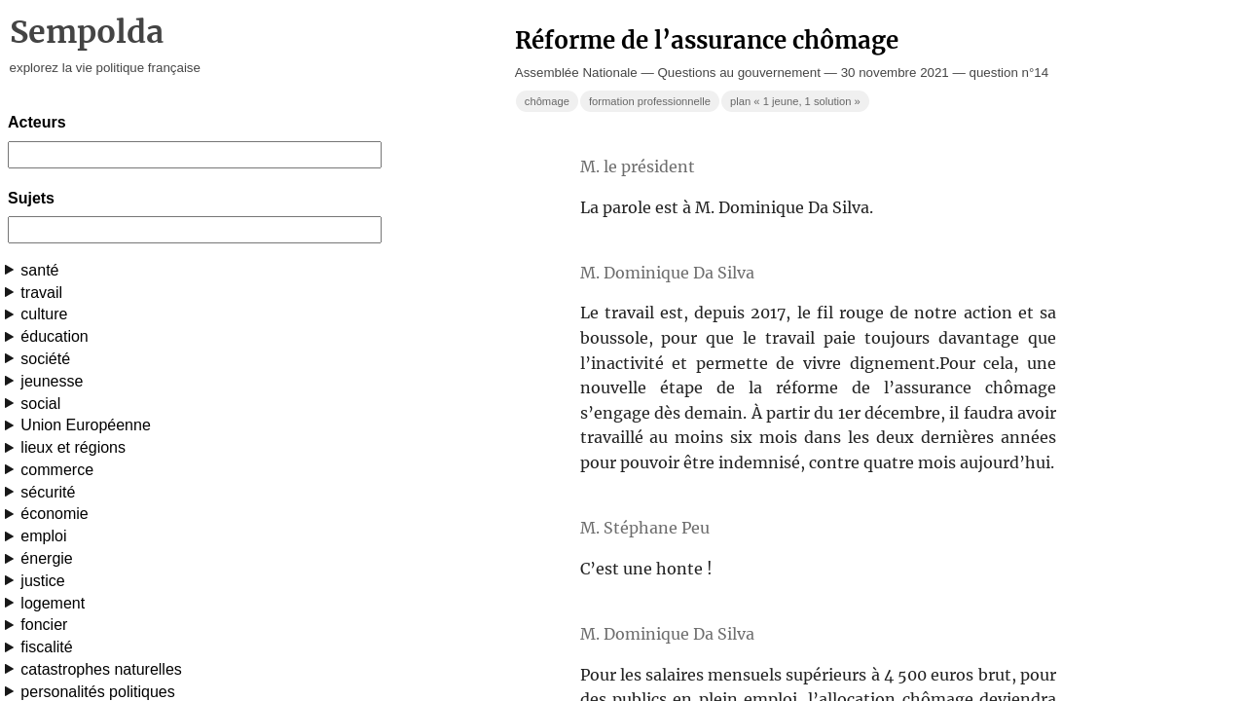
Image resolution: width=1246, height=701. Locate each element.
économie (54, 513)
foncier (43, 624)
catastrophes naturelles (100, 669)
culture (43, 314)
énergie (46, 558)
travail (41, 292)
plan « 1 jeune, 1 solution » (795, 101)
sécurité (47, 492)
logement (52, 603)
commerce (56, 469)
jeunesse (51, 381)
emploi (43, 536)
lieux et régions (73, 447)
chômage (547, 101)
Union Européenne (85, 425)
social (40, 403)
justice (42, 580)
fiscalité (46, 647)
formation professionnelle (650, 101)
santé (39, 270)
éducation (54, 336)
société (45, 358)
